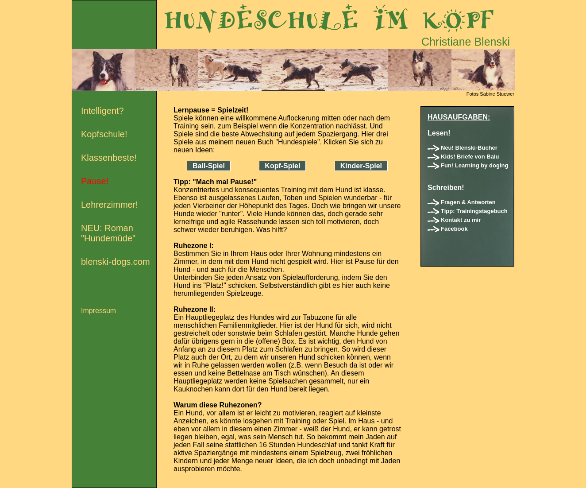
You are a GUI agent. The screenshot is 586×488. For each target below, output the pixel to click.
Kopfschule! (104, 134)
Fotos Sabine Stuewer (490, 94)
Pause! (94, 181)
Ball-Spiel (209, 166)
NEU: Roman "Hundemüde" (108, 233)
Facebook (454, 228)
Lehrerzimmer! (109, 204)
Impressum (98, 310)
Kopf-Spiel (282, 166)
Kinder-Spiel (361, 166)
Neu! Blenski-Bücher (469, 147)
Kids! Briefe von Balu (470, 156)
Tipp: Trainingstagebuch (474, 211)
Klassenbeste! (109, 158)
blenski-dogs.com (115, 262)
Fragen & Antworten (468, 202)
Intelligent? (102, 111)
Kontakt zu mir (461, 220)
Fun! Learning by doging (474, 165)
